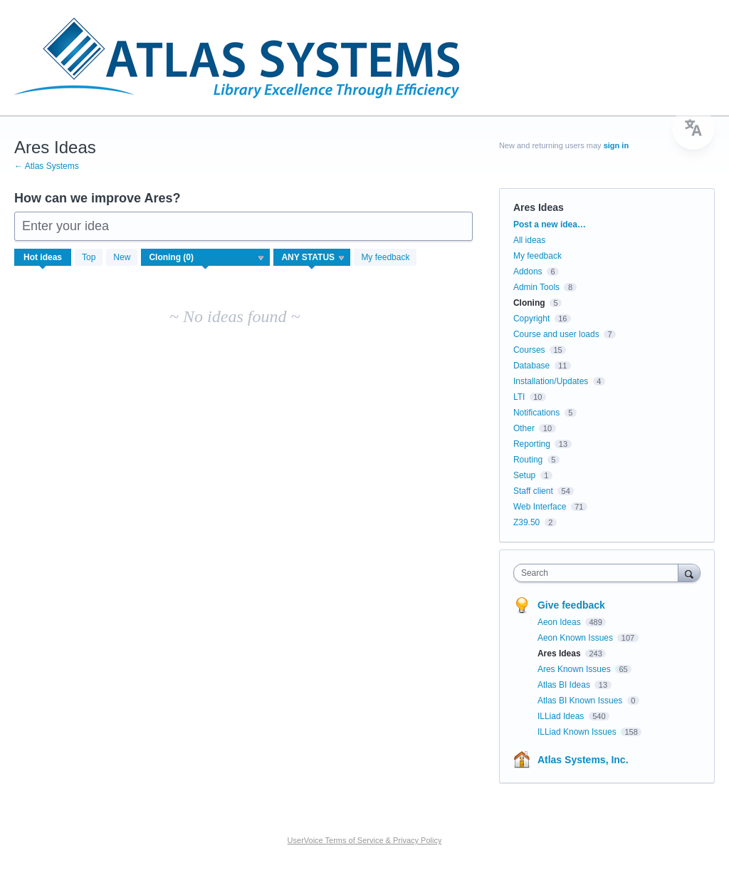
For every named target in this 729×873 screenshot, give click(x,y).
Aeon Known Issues (576, 638)
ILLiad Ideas (562, 716)
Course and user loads (556, 334)
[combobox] (599, 573)
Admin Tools (536, 287)
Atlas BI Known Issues (581, 701)
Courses (529, 350)
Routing (527, 460)
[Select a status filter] (312, 258)
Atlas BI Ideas (564, 685)
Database (531, 366)
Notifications (536, 413)
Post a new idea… (549, 224)
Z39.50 (526, 522)
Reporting (531, 444)
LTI (519, 397)
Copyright (531, 319)
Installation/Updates (550, 381)
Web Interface (539, 507)
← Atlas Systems (46, 166)
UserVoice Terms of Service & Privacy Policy (365, 840)
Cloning (529, 303)
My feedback (385, 257)
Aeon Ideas (560, 622)
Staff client (533, 491)
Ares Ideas (560, 653)
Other (524, 428)
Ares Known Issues (575, 669)
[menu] (693, 128)
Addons (527, 272)
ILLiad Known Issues (578, 732)
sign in (616, 145)
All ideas (529, 240)
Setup (524, 475)
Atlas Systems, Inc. (583, 759)
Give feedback (571, 605)
